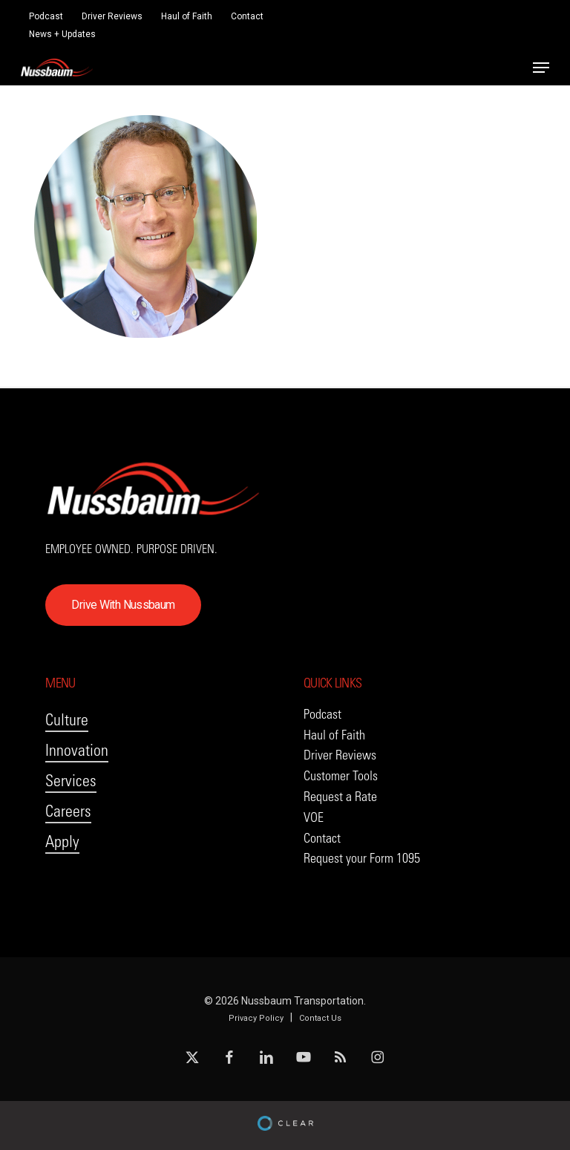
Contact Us (320, 1018)
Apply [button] (62, 842)
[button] (541, 67)
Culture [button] (66, 720)
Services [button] (70, 781)
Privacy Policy (256, 1018)
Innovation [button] (76, 750)
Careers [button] (68, 811)
